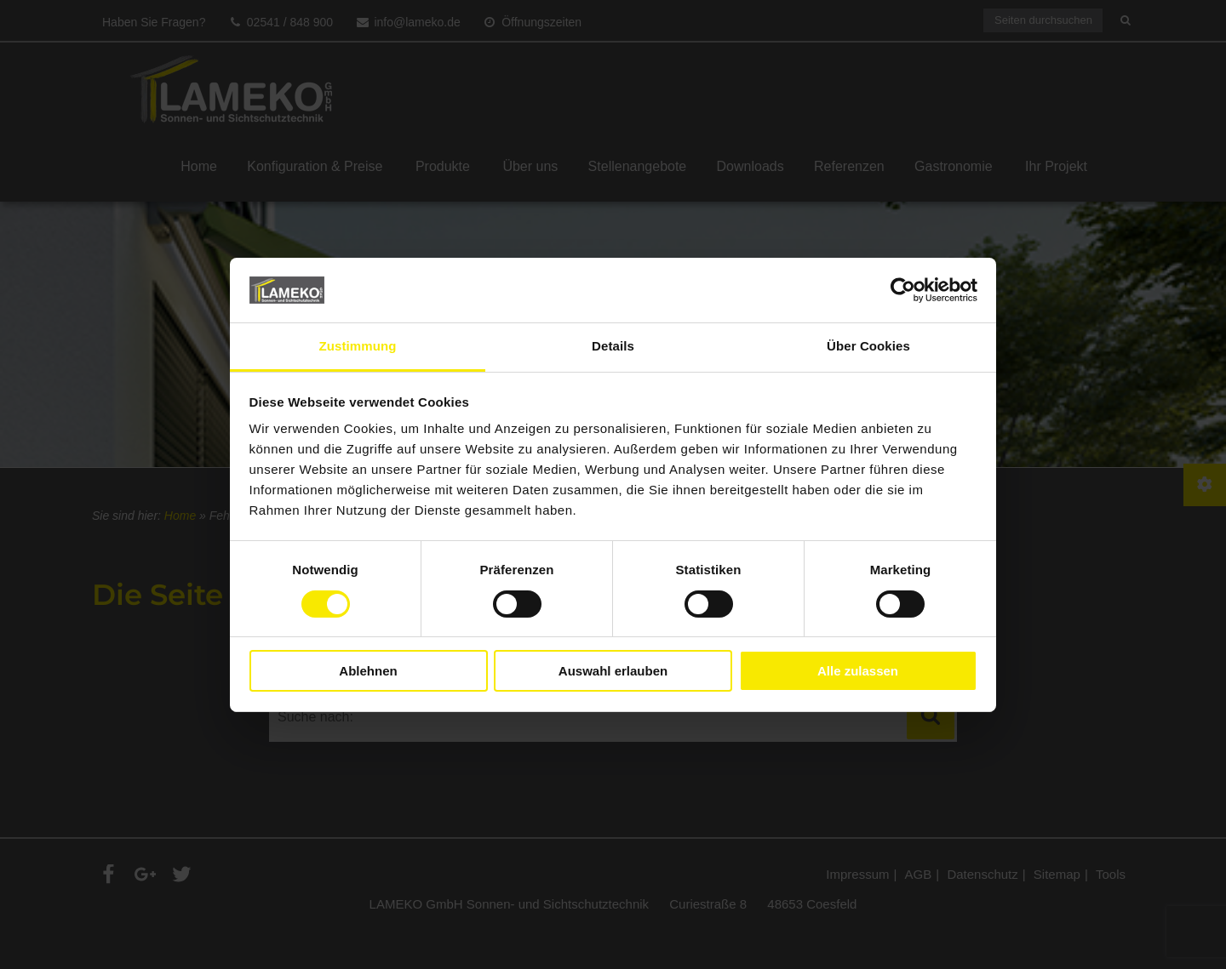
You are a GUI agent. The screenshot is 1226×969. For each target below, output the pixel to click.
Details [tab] (613, 346)
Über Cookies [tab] (868, 346)
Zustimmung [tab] (358, 346)
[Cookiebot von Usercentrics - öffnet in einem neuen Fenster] (902, 290)
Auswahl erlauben (613, 671)
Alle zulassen (857, 671)
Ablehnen (368, 671)
